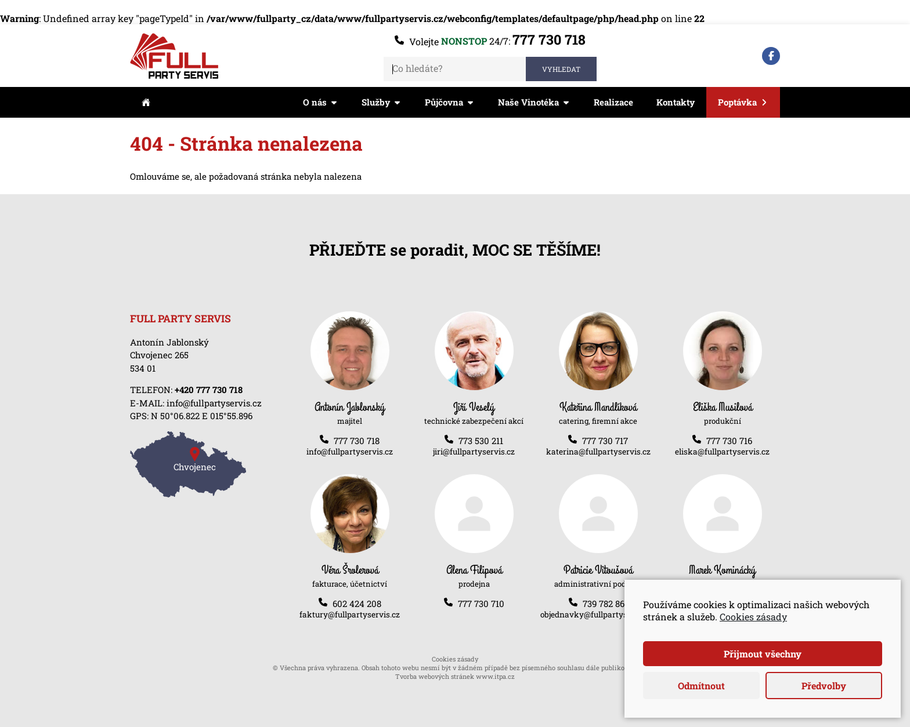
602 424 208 (357, 603)
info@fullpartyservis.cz (214, 403)
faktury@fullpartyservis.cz (349, 614)
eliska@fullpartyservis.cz (722, 451)
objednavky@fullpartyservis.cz (598, 614)
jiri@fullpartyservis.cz (474, 451)
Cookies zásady (455, 659)
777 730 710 (481, 603)
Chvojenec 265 (159, 355)
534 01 (143, 368)
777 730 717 (605, 440)
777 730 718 (549, 39)
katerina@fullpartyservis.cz (598, 451)
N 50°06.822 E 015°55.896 (201, 415)
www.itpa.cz (495, 676)
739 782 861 (605, 603)
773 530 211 (480, 440)
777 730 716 (729, 440)
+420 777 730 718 (209, 389)
